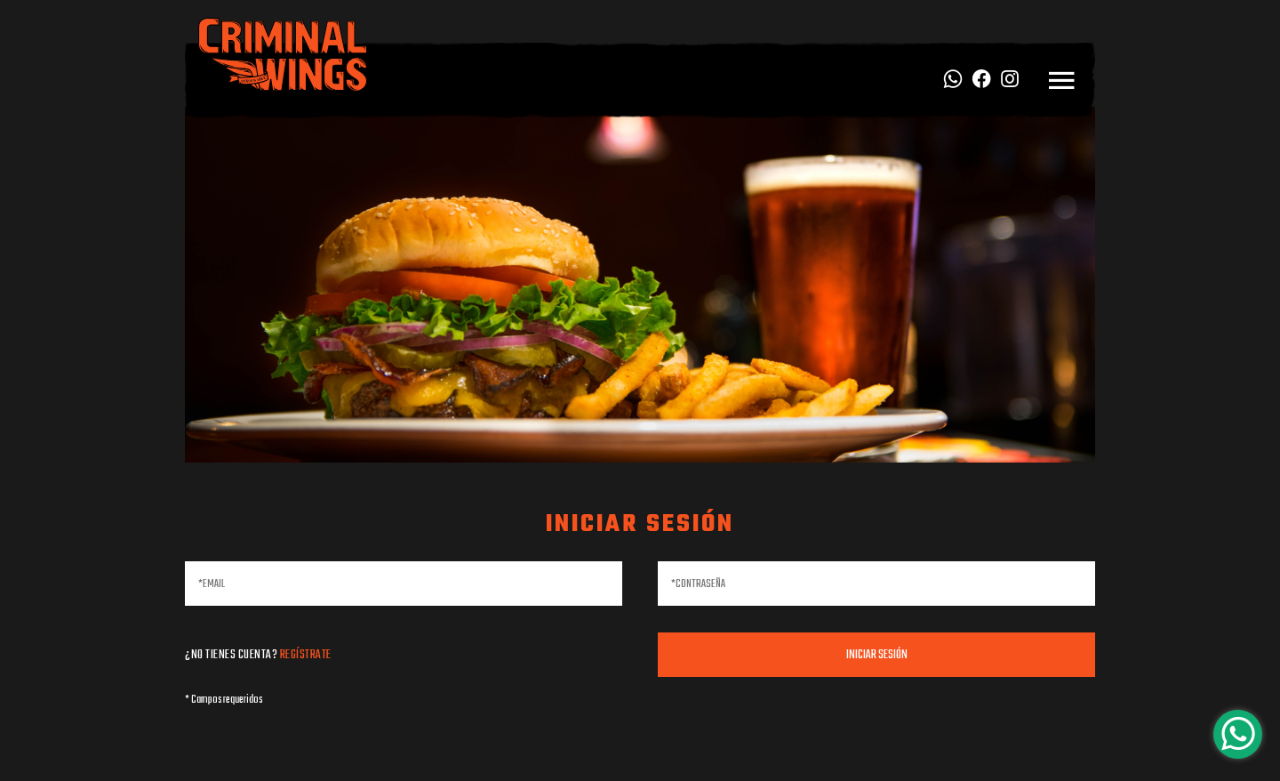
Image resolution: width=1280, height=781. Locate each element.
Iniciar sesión (877, 655)
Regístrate (306, 655)
